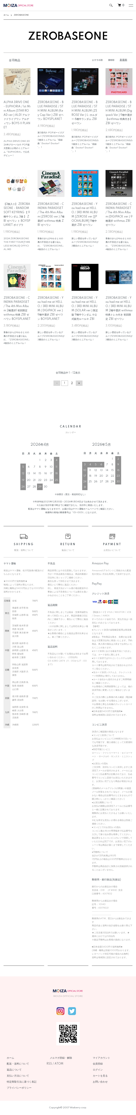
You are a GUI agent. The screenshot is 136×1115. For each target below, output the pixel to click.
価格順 (110, 60)
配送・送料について (15, 1063)
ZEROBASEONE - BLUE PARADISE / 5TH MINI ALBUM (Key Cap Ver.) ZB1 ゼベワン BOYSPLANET (51, 111)
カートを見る (96, 1075)
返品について (11, 1069)
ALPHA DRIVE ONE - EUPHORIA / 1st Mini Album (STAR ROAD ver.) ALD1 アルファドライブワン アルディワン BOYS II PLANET (17, 115)
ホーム (7, 15)
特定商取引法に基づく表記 (18, 1081)
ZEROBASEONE (24, 15)
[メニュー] (130, 5)
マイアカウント (98, 1058)
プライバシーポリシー (16, 1087)
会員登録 (94, 1063)
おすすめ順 (95, 60)
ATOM (59, 1063)
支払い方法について (15, 1075)
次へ (78, 383)
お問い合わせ (96, 1081)
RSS (49, 1063)
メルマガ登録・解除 (58, 1058)
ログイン (94, 1069)
